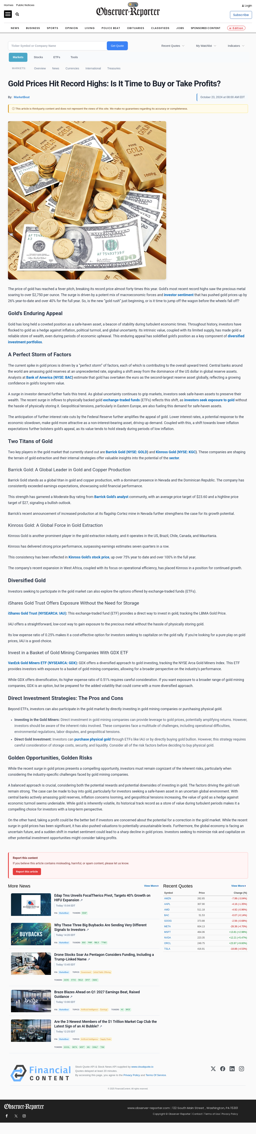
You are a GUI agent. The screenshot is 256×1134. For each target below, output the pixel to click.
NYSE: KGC (186, 452)
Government (88, 977)
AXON (67, 985)
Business (33, 28)
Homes (8, 5)
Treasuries (114, 68)
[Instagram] (241, 1084)
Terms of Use (212, 1125)
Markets (18, 57)
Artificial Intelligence (91, 1017)
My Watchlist (204, 45)
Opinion (71, 28)
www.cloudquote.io (142, 1078)
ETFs (56, 57)
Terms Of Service (156, 1086)
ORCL (167, 943)
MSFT (84, 1057)
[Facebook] (223, 1084)
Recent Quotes (170, 45)
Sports (52, 28)
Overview (40, 68)
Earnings (107, 1017)
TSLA (167, 948)
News (15, 28)
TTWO (107, 945)
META (76, 1057)
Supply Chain (109, 1049)
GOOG (168, 920)
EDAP (86, 914)
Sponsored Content (205, 28)
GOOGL (68, 1057)
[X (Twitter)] (213, 1084)
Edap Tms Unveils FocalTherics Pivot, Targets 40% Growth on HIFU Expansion (103, 898)
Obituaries (135, 28)
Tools (74, 57)
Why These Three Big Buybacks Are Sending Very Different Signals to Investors (101, 930)
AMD (167, 909)
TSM (107, 1057)
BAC (166, 915)
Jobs (180, 28)
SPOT (90, 985)
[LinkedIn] (232, 1084)
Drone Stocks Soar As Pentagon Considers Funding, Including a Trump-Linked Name (104, 961)
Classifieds (160, 28)
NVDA (167, 937)
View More (150, 885)
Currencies (72, 68)
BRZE (132, 1017)
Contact (197, 1125)
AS (126, 1017)
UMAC (98, 985)
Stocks (38, 57)
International (93, 68)
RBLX (99, 945)
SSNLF (99, 1057)
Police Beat (111, 28)
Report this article (27, 871)
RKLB (82, 985)
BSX (85, 945)
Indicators (234, 45)
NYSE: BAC (63, 377)
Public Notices (25, 5)
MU (91, 1057)
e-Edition (236, 28)
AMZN (167, 898)
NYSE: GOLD (137, 452)
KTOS (75, 985)
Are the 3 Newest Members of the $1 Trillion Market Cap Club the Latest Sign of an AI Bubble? (103, 1033)
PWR (92, 945)
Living (90, 28)
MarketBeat (65, 914)
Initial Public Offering (105, 977)
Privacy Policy (131, 1086)
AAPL (167, 904)
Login (248, 6)
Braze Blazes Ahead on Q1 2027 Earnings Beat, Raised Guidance (97, 1001)
